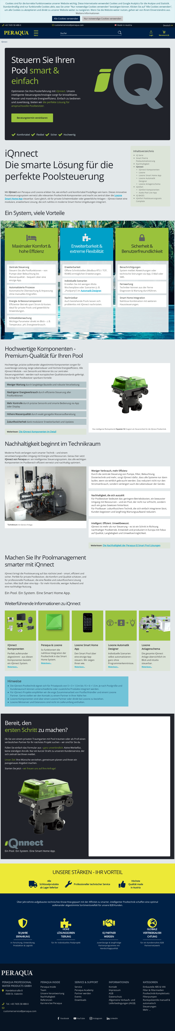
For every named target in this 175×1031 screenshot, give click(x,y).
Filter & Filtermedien (153, 990)
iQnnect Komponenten (149, 169)
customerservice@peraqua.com (69, 25)
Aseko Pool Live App (148, 192)
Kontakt (113, 986)
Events (78, 996)
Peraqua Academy (84, 990)
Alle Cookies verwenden (66, 18)
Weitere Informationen (87, 13)
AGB (111, 993)
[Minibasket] (164, 33)
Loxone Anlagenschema (149, 184)
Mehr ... (147, 1009)
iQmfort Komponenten (149, 189)
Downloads (80, 999)
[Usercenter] (151, 33)
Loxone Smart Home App (150, 175)
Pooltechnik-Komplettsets (156, 993)
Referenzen (46, 999)
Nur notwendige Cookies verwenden (102, 18)
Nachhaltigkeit (142, 164)
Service (78, 986)
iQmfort (139, 187)
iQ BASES (140, 195)
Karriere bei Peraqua (51, 1003)
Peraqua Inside (48, 986)
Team (43, 990)
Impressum (115, 990)
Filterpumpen (150, 996)
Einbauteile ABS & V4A (154, 986)
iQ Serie (139, 155)
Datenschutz (115, 996)
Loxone (142, 172)
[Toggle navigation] (35, 31)
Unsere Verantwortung (52, 993)
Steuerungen (149, 1006)
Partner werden (83, 993)
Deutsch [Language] (168, 25)
